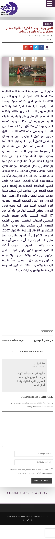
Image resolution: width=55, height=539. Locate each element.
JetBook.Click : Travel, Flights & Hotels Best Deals (27, 493)
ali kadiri (33, 36)
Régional (48, 24)
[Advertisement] (28, 358)
